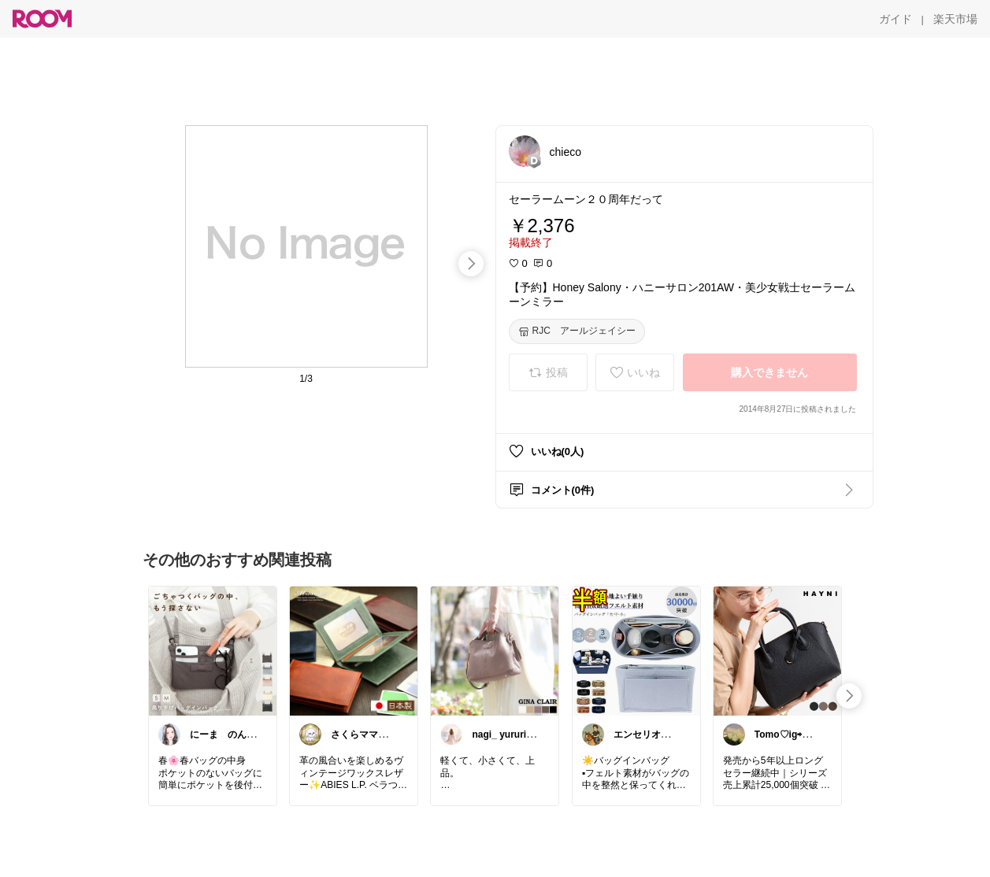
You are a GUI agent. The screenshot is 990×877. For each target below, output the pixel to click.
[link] (212, 650)
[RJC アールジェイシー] (577, 331)
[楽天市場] (955, 19)
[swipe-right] (471, 263)
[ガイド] (895, 19)
